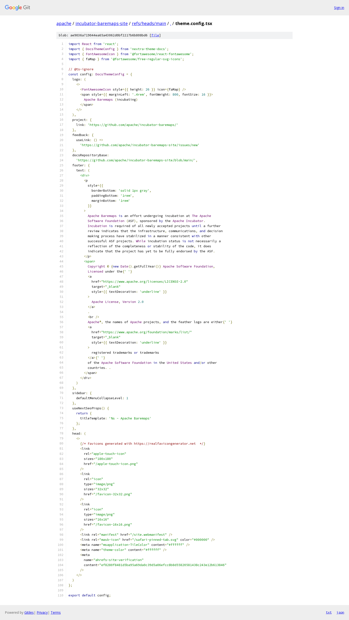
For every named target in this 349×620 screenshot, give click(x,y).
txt (329, 612)
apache (63, 23)
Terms (56, 612)
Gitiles (29, 612)
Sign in (339, 7)
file (155, 35)
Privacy (42, 612)
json (340, 612)
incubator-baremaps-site (101, 23)
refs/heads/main (149, 23)
